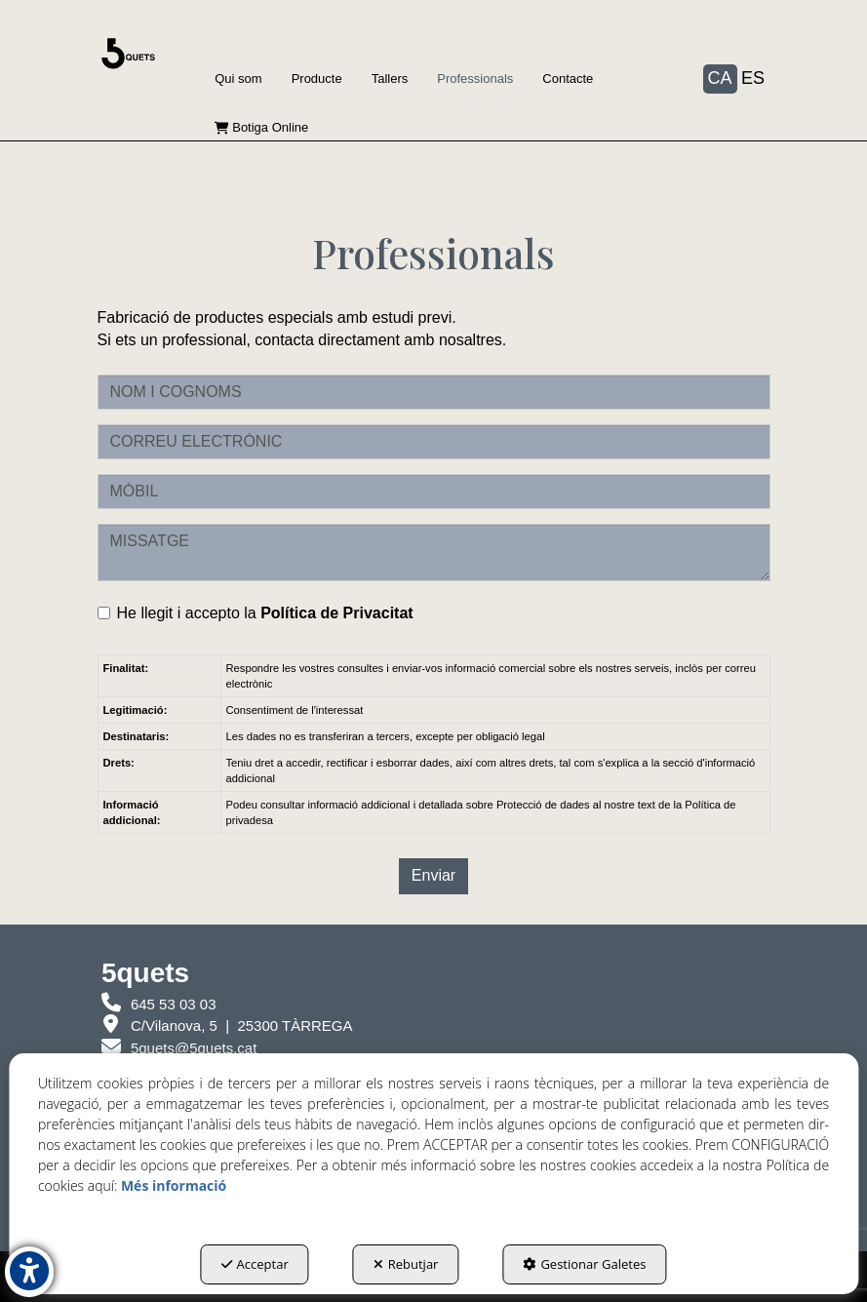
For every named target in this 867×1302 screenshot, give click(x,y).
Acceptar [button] (255, 1264)
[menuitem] (238, 79)
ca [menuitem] (720, 78)
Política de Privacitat (337, 613)
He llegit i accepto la (256, 613)
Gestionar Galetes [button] (584, 1264)
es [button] (753, 78)
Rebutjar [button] (406, 1264)
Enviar (433, 875)
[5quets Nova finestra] (227, 1025)
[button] (128, 53)
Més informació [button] (173, 1185)
